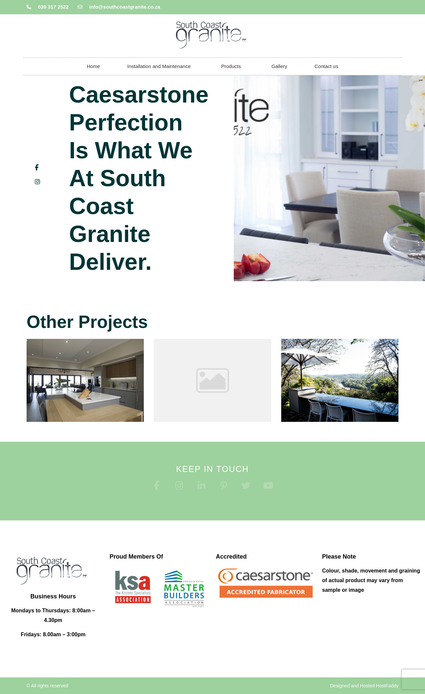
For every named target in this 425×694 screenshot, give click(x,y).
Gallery (279, 66)
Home (93, 66)
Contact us (326, 66)
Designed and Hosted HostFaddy (364, 685)
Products (232, 66)
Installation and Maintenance (160, 66)
